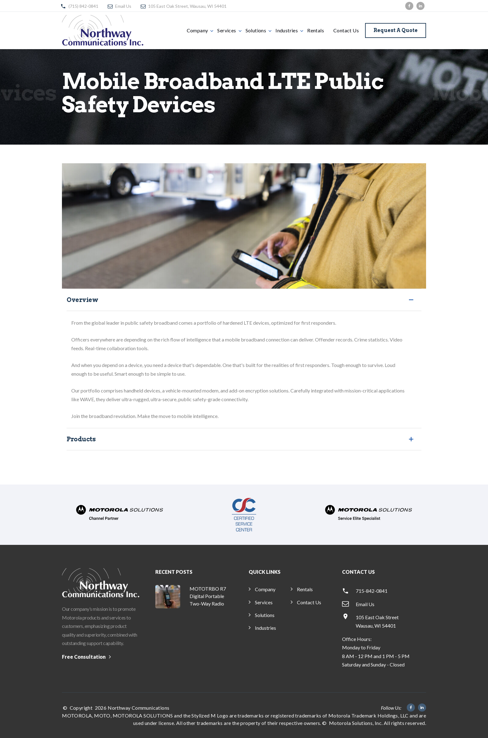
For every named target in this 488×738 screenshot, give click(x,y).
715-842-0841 (371, 591)
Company (197, 30)
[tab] (244, 300)
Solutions (256, 30)
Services (226, 30)
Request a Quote (395, 30)
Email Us (123, 6)
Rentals (315, 30)
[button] (244, 300)
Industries (286, 30)
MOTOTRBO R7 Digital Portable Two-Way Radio (208, 596)
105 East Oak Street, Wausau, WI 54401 (187, 6)
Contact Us (346, 30)
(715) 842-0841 (83, 6)
